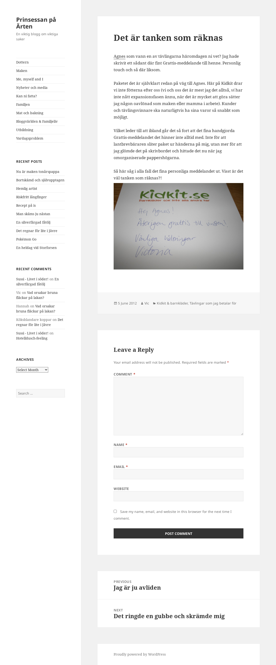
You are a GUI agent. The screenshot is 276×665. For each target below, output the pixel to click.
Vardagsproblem (29, 138)
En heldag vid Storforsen (36, 247)
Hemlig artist (26, 188)
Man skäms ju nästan (33, 214)
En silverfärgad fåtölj (33, 222)
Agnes (119, 56)
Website (121, 488)
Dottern (22, 62)
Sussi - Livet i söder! (32, 279)
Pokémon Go (26, 239)
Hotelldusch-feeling (32, 338)
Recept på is (26, 205)
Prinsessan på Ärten (36, 22)
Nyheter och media (32, 87)
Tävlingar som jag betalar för (213, 303)
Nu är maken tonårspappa (37, 171)
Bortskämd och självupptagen (40, 180)
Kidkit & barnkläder (172, 303)
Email (121, 466)
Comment (124, 374)
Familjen (23, 104)
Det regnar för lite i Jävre (36, 230)
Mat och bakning (29, 113)
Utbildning (24, 129)
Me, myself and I (29, 79)
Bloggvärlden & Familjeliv (37, 121)
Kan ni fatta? (26, 96)
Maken (21, 70)
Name (120, 444)
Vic (147, 303)
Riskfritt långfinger (31, 197)
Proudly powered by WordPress (140, 654)
